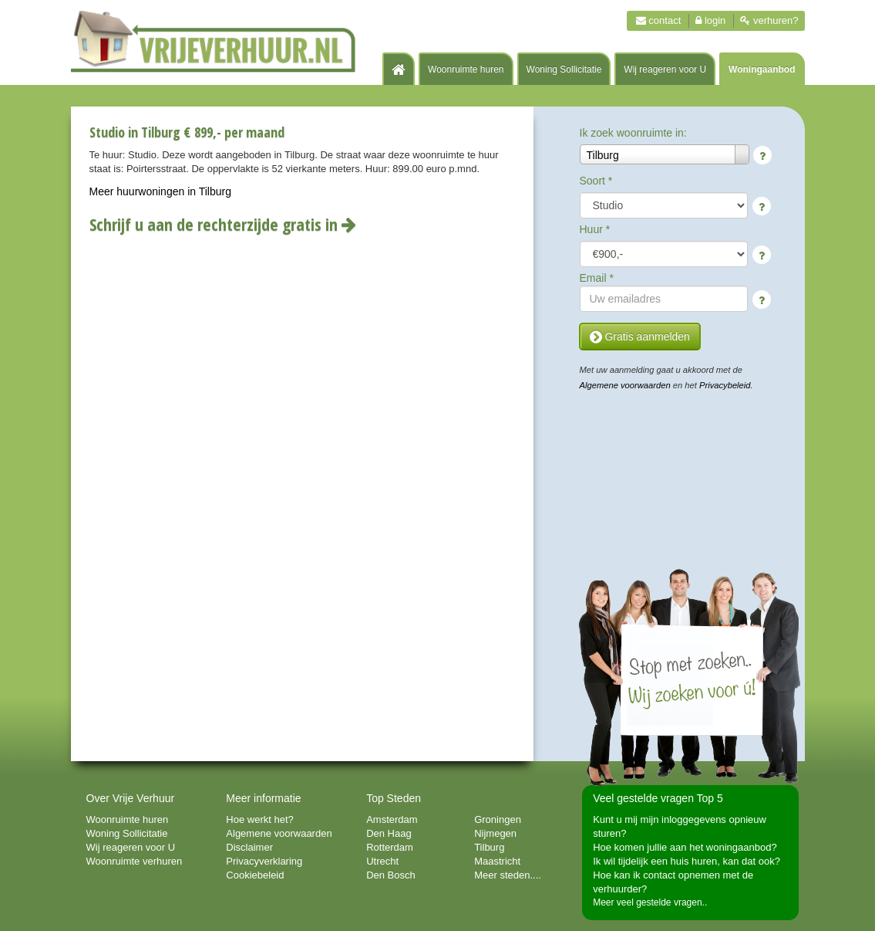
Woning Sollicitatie (564, 69)
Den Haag (389, 833)
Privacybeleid (725, 385)
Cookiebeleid (255, 875)
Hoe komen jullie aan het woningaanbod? (685, 847)
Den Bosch (391, 875)
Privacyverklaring (264, 861)
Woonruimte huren (466, 69)
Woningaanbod (762, 69)
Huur (595, 229)
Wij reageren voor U (665, 69)
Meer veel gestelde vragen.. (650, 902)
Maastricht (497, 861)
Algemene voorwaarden (625, 385)
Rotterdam (389, 847)
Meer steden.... (507, 875)
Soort (596, 180)
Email (597, 278)
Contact (658, 20)
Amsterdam (391, 819)
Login (710, 20)
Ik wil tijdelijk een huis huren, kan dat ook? (686, 861)
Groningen (497, 819)
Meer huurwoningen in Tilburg (160, 191)
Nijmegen (495, 833)
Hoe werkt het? (259, 819)
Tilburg (489, 847)
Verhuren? (769, 20)
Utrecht (382, 861)
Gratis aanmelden (640, 336)
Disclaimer (249, 847)
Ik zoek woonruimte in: (633, 133)
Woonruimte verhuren (134, 861)
